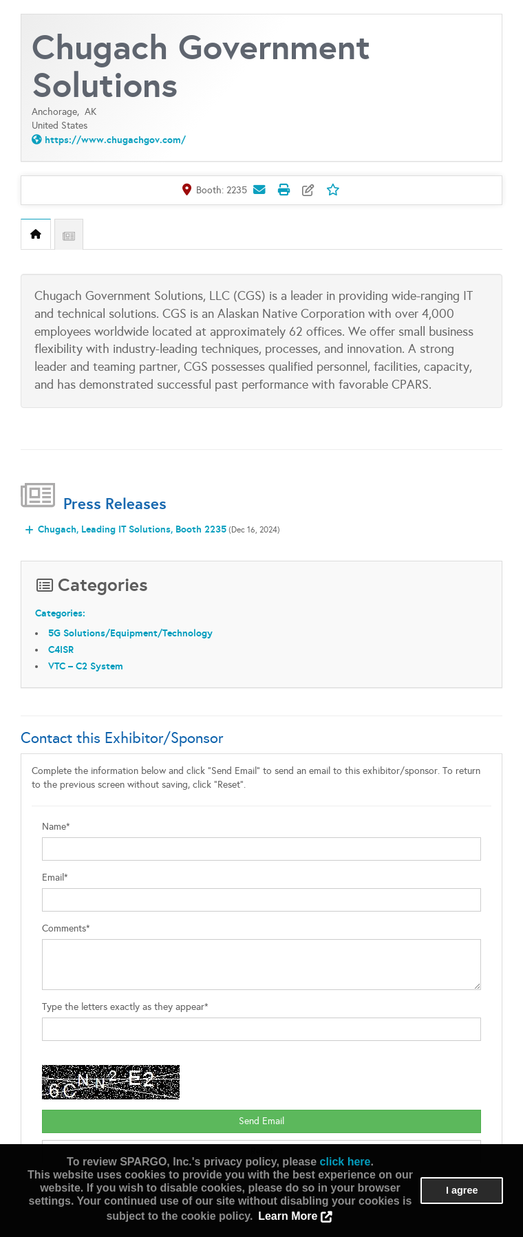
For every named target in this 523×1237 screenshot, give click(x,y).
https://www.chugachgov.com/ (115, 139)
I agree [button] (462, 1190)
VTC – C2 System (85, 666)
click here (345, 1162)
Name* (56, 826)
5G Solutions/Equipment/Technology (130, 633)
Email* (55, 877)
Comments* (66, 928)
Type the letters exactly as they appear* (125, 1007)
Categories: (60, 613)
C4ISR (61, 649)
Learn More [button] (287, 1216)
